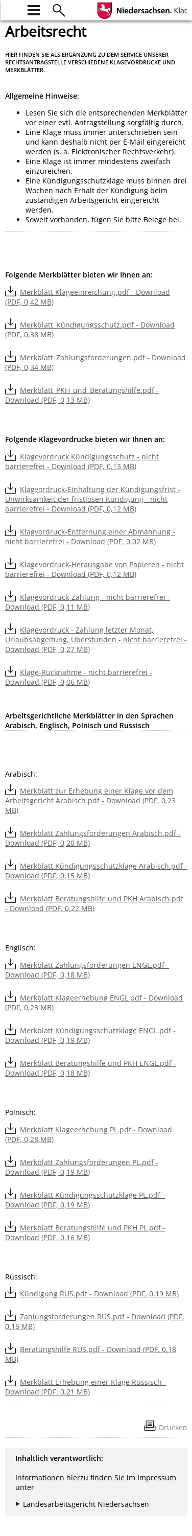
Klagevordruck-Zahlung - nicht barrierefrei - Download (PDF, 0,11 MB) (87, 602)
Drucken (173, 1427)
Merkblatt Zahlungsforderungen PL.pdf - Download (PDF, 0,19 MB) (81, 1167)
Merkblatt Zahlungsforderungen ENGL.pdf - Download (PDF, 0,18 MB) (87, 970)
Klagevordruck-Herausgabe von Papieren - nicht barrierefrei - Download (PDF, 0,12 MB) (94, 569)
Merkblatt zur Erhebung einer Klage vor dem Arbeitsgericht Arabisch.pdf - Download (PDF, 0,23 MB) (90, 800)
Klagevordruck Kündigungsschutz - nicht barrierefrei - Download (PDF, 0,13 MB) (82, 461)
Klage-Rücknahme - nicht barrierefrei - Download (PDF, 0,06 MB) (78, 677)
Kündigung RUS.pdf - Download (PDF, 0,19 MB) (99, 1293)
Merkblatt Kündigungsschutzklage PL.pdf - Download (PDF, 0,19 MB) (85, 1199)
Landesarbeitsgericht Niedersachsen (86, 1504)
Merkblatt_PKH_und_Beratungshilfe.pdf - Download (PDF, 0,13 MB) (82, 395)
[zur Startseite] (11, 9)
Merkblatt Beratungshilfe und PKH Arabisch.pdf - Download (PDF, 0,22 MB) (94, 903)
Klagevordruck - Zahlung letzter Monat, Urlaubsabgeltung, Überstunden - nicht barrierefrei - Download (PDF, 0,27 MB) (96, 639)
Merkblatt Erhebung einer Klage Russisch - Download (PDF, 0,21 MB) (85, 1387)
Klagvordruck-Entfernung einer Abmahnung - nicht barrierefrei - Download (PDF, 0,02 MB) (90, 536)
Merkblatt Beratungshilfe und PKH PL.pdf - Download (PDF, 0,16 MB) (85, 1232)
